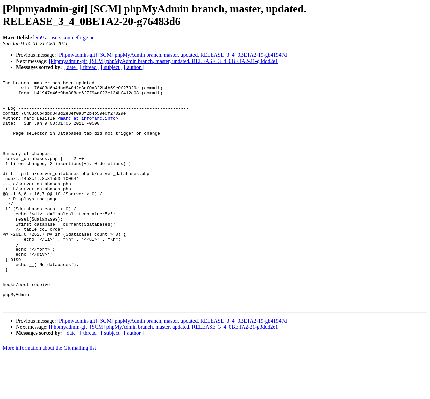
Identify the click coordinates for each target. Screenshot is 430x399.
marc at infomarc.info (88, 126)
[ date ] (71, 67)
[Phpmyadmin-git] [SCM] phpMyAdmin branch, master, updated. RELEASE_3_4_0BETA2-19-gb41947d (172, 55)
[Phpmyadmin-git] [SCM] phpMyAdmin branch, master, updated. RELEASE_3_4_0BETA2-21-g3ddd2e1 (163, 61)
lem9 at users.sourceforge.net (64, 37)
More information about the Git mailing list (49, 393)
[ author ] (134, 67)
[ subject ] (112, 67)
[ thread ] (90, 67)
